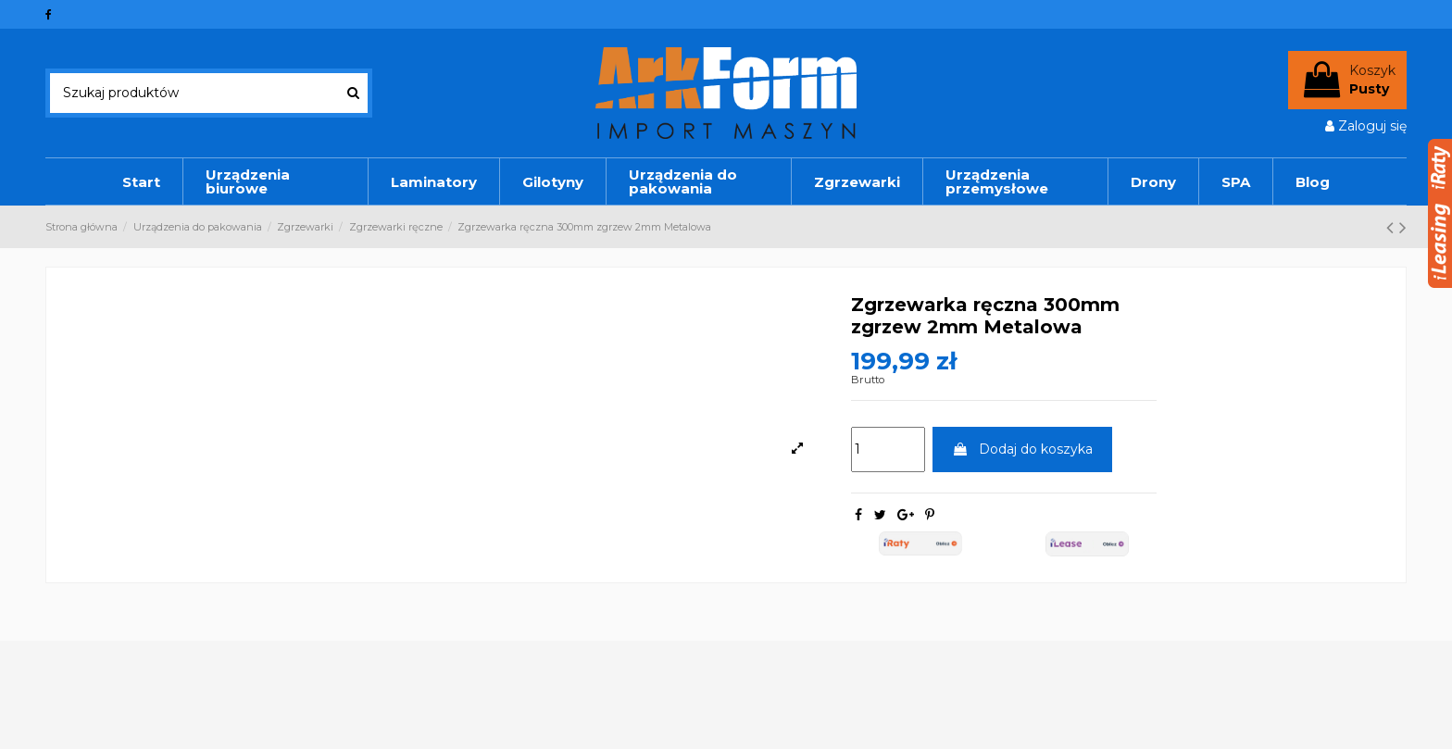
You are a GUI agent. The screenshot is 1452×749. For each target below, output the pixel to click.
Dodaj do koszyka (1022, 449)
